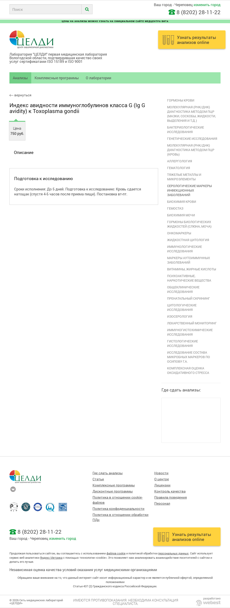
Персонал (162, 503)
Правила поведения (170, 497)
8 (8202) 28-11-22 (199, 12)
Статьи (98, 479)
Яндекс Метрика (51, 558)
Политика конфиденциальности (118, 508)
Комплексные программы (57, 77)
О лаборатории (98, 77)
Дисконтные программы (113, 491)
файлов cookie (116, 553)
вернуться (20, 95)
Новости (161, 473)
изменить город (207, 4)
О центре (161, 479)
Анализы (20, 77)
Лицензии (162, 485)
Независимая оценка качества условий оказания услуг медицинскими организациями (83, 569)
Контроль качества (170, 491)
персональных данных (173, 553)
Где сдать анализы (108, 473)
